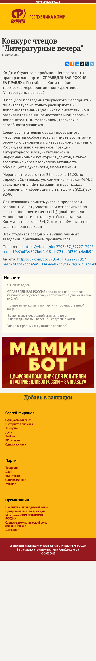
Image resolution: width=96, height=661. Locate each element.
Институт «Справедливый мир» (26, 507)
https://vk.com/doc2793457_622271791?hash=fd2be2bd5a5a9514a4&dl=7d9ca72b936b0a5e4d (49, 261)
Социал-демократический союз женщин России (26, 524)
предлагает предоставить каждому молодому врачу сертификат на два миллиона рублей (47, 295)
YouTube (10, 484)
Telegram (11, 428)
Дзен (8, 432)
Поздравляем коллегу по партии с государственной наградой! (44, 307)
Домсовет (12, 529)
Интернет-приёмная (19, 424)
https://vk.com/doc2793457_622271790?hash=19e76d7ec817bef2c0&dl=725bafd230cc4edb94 (48, 249)
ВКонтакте (12, 440)
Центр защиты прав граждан (25, 511)
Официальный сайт (18, 420)
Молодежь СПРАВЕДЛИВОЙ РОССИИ (24, 517)
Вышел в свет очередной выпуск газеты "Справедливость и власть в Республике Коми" (40, 317)
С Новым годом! (17, 285)
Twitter (10, 436)
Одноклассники (15, 444)
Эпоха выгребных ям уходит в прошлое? (36, 326)
